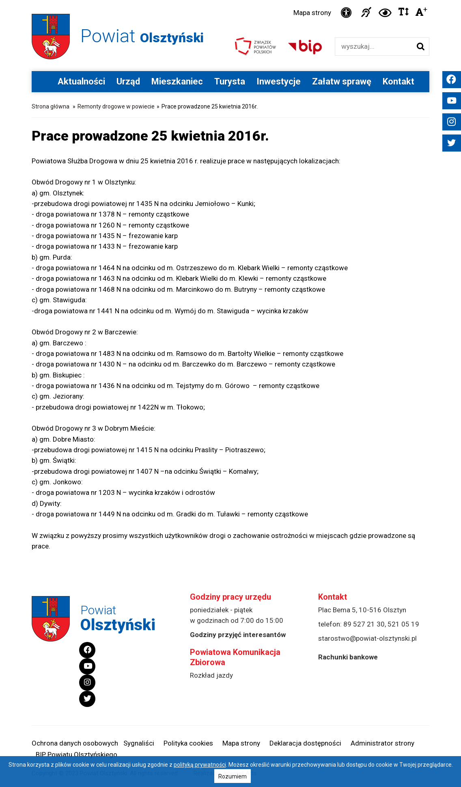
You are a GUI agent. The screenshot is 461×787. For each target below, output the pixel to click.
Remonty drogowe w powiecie (116, 106)
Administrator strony (382, 743)
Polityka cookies (188, 743)
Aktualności (81, 81)
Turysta (229, 81)
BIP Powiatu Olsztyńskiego (76, 754)
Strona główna (50, 106)
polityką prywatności (200, 764)
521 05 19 (403, 624)
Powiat (142, 36)
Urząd (128, 81)
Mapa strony (312, 13)
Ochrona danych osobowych (75, 743)
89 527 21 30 (364, 624)
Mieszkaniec (177, 81)
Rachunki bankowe (348, 657)
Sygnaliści (138, 743)
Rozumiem (232, 776)
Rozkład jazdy (211, 675)
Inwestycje (278, 81)
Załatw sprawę (341, 81)
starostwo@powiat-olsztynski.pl (367, 638)
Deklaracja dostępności (305, 743)
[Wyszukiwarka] (373, 46)
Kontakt (398, 81)
